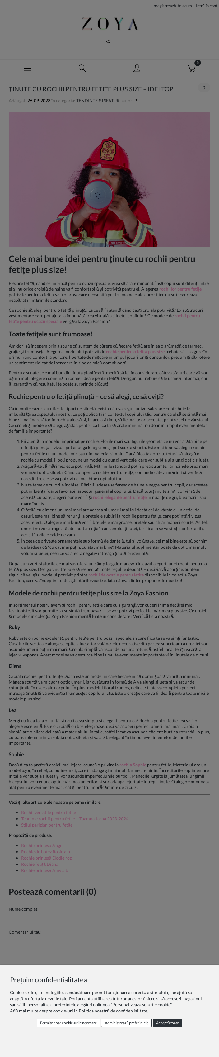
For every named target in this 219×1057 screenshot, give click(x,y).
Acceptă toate (167, 1023)
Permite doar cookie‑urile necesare (68, 1023)
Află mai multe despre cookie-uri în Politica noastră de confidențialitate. (79, 1010)
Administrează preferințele (126, 1023)
